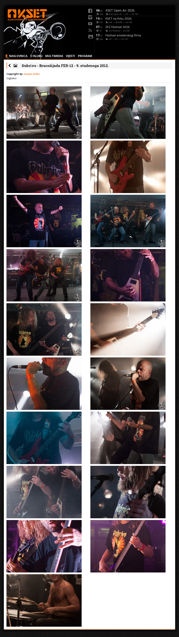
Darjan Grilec (32, 74)
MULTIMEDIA (54, 56)
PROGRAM (85, 56)
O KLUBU (36, 56)
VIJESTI (70, 56)
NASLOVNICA (18, 56)
